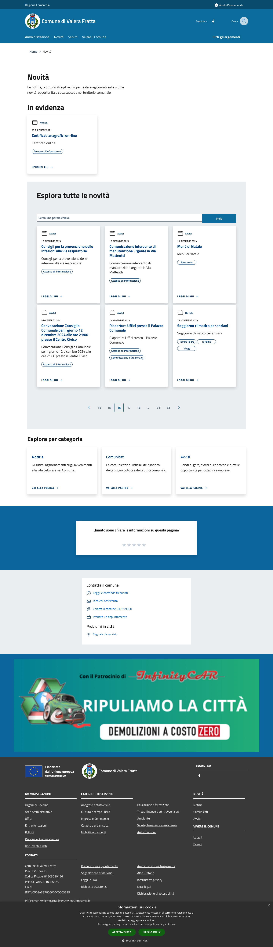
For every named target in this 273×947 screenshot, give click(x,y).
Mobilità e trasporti (93, 832)
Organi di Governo (36, 805)
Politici (29, 832)
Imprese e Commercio (95, 818)
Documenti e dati (36, 846)
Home (33, 51)
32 (168, 407)
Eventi (197, 844)
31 (158, 407)
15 (109, 407)
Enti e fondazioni (36, 825)
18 (138, 407)
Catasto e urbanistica (94, 825)
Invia (219, 218)
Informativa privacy (149, 879)
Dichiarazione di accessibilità (155, 893)
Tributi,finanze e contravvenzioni (158, 811)
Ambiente (143, 818)
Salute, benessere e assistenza (157, 825)
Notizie (40, 122)
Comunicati (200, 811)
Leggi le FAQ (89, 879)
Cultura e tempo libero (95, 811)
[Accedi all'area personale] (229, 5)
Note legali (144, 886)
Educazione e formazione (153, 804)
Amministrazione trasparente (156, 866)
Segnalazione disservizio (96, 873)
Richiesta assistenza (94, 886)
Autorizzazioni (146, 832)
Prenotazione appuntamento (99, 866)
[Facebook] (209, 21)
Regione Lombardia (37, 5)
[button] (136, 940)
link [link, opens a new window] (173, 924)
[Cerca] (243, 21)
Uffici (28, 818)
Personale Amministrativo (42, 839)
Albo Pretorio (145, 873)
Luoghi (197, 837)
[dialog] (136, 924)
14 (99, 407)
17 (129, 407)
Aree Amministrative (38, 811)
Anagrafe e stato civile (95, 805)
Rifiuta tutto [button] (152, 932)
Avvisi (48, 233)
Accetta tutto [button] (121, 932)
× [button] (268, 905)
